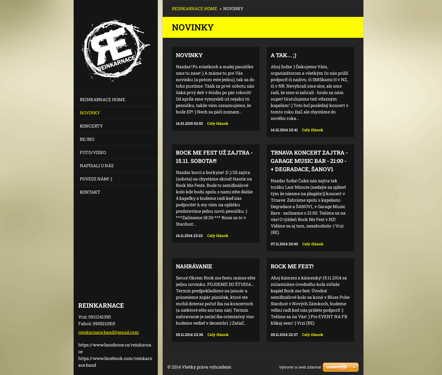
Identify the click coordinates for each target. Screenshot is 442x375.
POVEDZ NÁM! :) (96, 179)
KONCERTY (91, 126)
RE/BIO (87, 139)
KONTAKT (90, 192)
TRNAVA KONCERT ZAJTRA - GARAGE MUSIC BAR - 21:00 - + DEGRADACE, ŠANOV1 (309, 161)
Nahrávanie (194, 266)
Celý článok (217, 123)
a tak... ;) (283, 55)
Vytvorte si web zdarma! (300, 367)
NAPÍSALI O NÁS (97, 165)
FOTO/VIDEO (93, 152)
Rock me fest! (292, 266)
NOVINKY (90, 113)
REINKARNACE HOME (102, 99)
